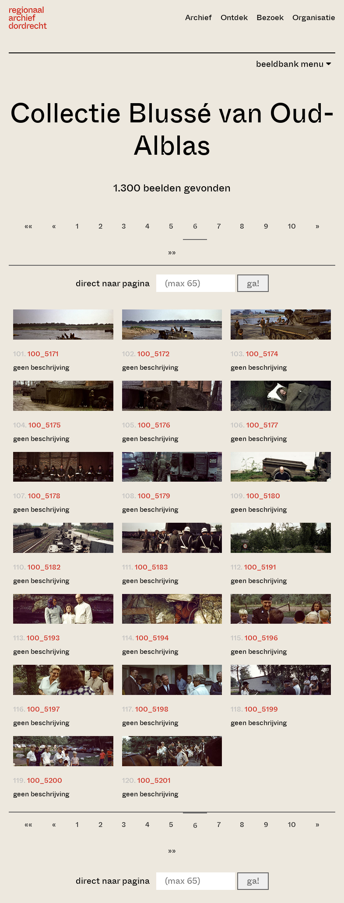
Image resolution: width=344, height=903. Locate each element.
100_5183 (151, 567)
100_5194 (152, 638)
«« (28, 226)
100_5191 (260, 567)
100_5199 (261, 709)
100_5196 (261, 638)
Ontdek (234, 17)
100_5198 (151, 709)
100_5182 (44, 567)
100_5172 (153, 354)
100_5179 (154, 496)
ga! (253, 283)
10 (292, 226)
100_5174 (262, 354)
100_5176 (154, 425)
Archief (198, 17)
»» (172, 252)
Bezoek (270, 17)
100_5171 (43, 354)
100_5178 (44, 496)
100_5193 (43, 638)
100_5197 (43, 709)
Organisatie (313, 17)
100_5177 (262, 425)
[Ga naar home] (58, 18)
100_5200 (44, 780)
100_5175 (44, 425)
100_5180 (263, 496)
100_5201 (154, 780)
